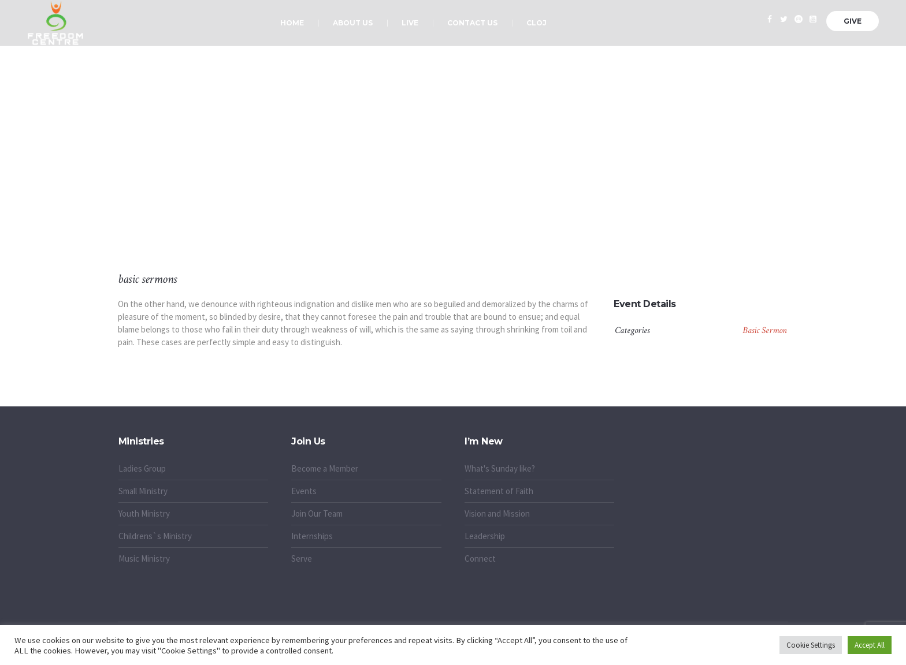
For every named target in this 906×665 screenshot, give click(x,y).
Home (417, 196)
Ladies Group (142, 468)
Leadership (485, 535)
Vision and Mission (497, 513)
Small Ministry (143, 490)
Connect (480, 558)
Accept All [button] (870, 645)
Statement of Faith (499, 490)
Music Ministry (144, 558)
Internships (312, 535)
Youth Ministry (144, 513)
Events (304, 490)
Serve (301, 558)
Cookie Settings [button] (810, 645)
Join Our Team (317, 513)
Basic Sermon (764, 330)
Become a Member (324, 468)
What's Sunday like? (500, 468)
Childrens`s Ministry (155, 535)
